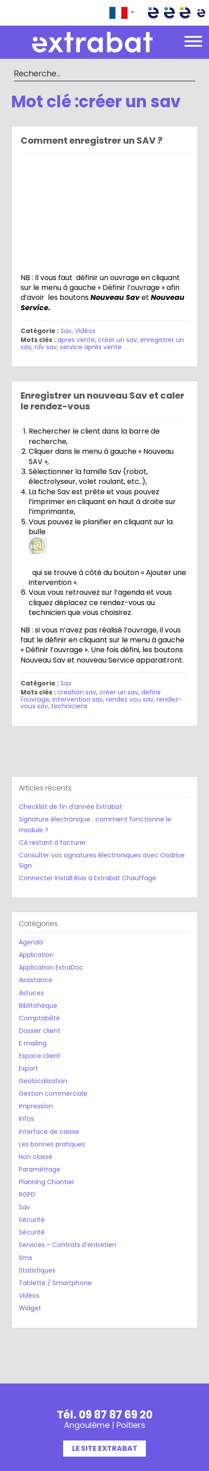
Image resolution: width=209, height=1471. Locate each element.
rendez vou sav (130, 699)
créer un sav (117, 339)
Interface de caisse (49, 1131)
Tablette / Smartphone (55, 1282)
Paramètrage (39, 1169)
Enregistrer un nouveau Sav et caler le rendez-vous (102, 401)
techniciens (69, 706)
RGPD (27, 1194)
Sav (66, 330)
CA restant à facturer (52, 842)
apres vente (76, 339)
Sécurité (32, 1219)
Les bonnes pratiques (52, 1144)
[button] (121, 12)
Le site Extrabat (104, 1448)
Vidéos (85, 330)
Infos (26, 1118)
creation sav (76, 692)
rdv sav (45, 347)
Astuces (31, 992)
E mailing (33, 1043)
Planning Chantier (46, 1181)
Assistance (35, 979)
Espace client (39, 1055)
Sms (25, 1257)
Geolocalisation (43, 1080)
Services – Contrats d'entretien (67, 1244)
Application (36, 954)
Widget (30, 1308)
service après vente (91, 347)
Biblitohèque (38, 1005)
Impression (36, 1106)
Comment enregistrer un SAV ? (91, 140)
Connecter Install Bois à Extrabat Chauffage (87, 878)
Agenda (31, 942)
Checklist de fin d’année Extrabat (70, 806)
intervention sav (77, 699)
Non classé (35, 1156)
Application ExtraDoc (51, 967)
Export (28, 1068)
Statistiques (37, 1270)
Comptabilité (39, 1018)
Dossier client (39, 1030)
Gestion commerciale (53, 1093)
